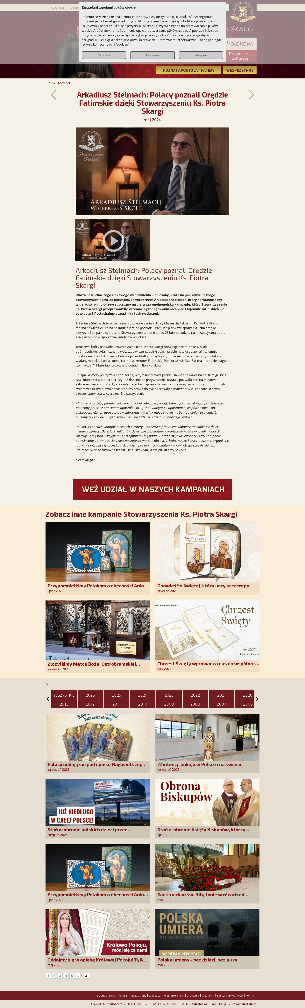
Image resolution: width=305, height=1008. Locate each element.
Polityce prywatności (199, 21)
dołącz (122, 995)
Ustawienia (152, 55)
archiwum (193, 995)
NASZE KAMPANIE (60, 82)
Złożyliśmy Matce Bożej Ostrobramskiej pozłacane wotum (91, 666)
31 (87, 976)
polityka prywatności (230, 995)
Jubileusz (154, 995)
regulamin (208, 995)
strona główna (106, 995)
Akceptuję (201, 55)
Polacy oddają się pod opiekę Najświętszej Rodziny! (94, 766)
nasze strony (138, 995)
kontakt (251, 995)
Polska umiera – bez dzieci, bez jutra (197, 959)
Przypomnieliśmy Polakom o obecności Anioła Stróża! (97, 588)
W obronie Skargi (173, 995)
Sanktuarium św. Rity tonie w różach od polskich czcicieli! (200, 897)
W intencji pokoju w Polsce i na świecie (200, 764)
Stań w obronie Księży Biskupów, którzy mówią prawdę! (201, 832)
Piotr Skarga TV (220, 1003)
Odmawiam (103, 55)
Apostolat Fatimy (245, 1003)
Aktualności (199, 1003)
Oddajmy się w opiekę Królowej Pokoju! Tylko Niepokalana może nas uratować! (96, 962)
